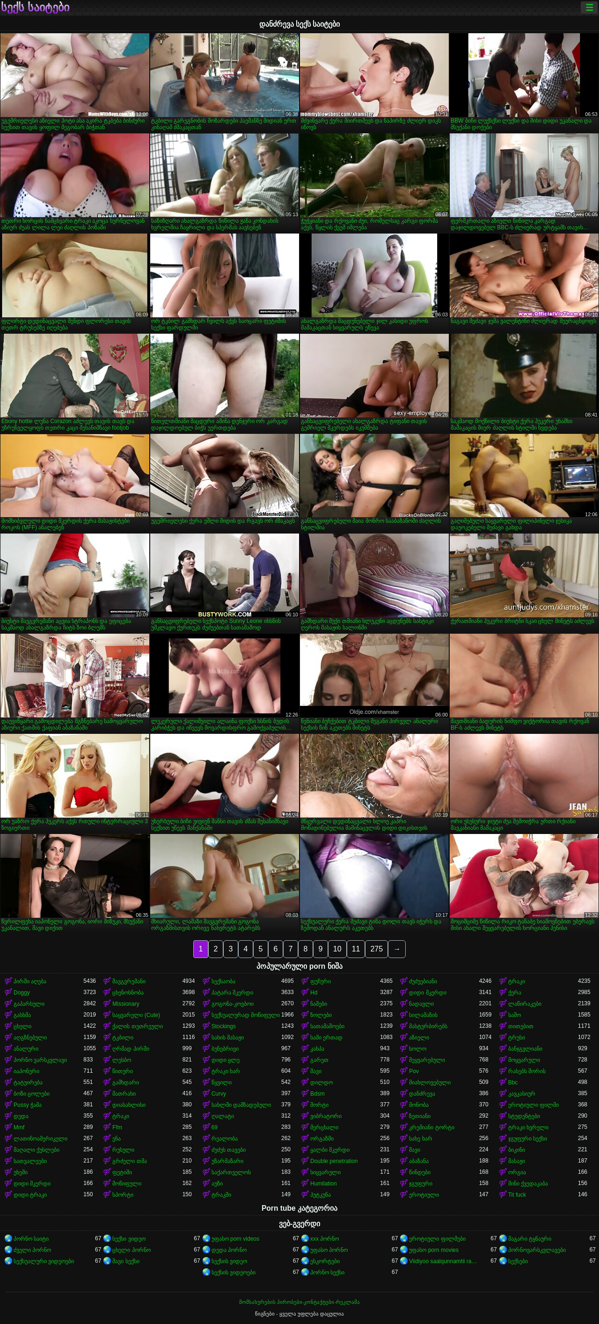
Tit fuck (517, 1195)
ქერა (514, 992)
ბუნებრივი (225, 1049)
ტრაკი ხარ (226, 1071)
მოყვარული (524, 1060)
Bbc (513, 1082)
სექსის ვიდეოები (234, 1272)
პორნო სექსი (327, 1272)
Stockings (224, 1026)
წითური (122, 1071)
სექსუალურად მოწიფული (246, 1015)
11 (356, 949)
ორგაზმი (322, 1138)
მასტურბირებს (428, 1026)
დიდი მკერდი (427, 992)
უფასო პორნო (329, 1250)
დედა (21, 1116)
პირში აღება (30, 981)
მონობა (419, 1105)
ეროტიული (424, 1195)
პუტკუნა (320, 1195)
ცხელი (22, 1026)
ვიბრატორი (326, 1116)
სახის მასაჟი (228, 1037)
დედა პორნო (229, 1250)
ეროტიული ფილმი (533, 1105)
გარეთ (319, 1060)
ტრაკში (221, 1195)
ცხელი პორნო (131, 1250)
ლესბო (121, 1060)
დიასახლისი (129, 1105)
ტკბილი (122, 1037)
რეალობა (225, 1138)
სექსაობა (223, 981)
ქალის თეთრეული (137, 1026)
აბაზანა (419, 1161)
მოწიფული (126, 1183)
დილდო (321, 1082)
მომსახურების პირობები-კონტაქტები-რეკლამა (299, 1302)
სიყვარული (325, 1172)
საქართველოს (231, 1172)
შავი (315, 1071)
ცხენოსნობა (128, 992)
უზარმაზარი (227, 1161)
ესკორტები (325, 1261)
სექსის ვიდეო (229, 1261)
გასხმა (22, 1015)
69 (215, 1127)
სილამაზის (423, 1015)
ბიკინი (516, 1150)
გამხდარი (125, 1082)
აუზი (217, 1183)
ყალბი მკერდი (330, 1150)
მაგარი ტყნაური (529, 1239)
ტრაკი (516, 981)
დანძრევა (422, 1093)
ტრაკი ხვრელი (528, 1127)
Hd (313, 992)
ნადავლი (421, 1004)
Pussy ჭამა (28, 1105)
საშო (514, 1015)
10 (337, 949)
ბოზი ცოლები (32, 1093)
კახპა (317, 1049)
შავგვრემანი (129, 981)
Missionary (125, 1004)
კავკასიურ (521, 1093)
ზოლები (321, 1015)
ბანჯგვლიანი (525, 1049)
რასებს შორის (527, 1071)
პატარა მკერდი (232, 992)
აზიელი (419, 1037)
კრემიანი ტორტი (431, 1127)
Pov (414, 1071)
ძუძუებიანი (423, 981)
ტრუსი (516, 1037)
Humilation (323, 1183)
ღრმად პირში (130, 1049)
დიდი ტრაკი (30, 1195)
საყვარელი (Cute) (136, 1015)
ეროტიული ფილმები (437, 1239)
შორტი (319, 1105)
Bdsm (317, 1093)
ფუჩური (320, 981)
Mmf (19, 1127)
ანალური (26, 1049)
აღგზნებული (30, 1037)
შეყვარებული (427, 1060)
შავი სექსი (125, 1261)
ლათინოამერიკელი (40, 1138)
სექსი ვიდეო (128, 1239)
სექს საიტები (35, 7)
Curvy (219, 1093)
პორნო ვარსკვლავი (40, 1060)
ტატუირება (28, 1082)
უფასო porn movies (434, 1250)
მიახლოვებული (430, 1082)
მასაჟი (516, 1161)
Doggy (22, 992)
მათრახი (124, 1093)
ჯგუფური (420, 1183)
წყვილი (222, 1082)
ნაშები (318, 1004)
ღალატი (223, 1116)
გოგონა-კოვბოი (233, 1004)
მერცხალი (324, 1127)
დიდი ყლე (226, 1060)
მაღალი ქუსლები (36, 1150)
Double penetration (334, 1161)
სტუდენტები (524, 1116)
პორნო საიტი (31, 1239)
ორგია (517, 1172)
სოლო (417, 1049)
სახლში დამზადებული (241, 1105)
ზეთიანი (420, 1116)
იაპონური (26, 1071)
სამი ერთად (326, 1037)
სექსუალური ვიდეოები (44, 1261)
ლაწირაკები (524, 1004)
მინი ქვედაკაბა (528, 1183)
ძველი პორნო (32, 1250)
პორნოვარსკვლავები (537, 1250)
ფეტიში (122, 1172)
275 (376, 949)
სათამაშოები (327, 1026)
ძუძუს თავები (229, 1150)
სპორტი (122, 1195)
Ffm (117, 1127)
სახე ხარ (420, 1138)
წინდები (420, 1172)
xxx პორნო (324, 1239)
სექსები (518, 1261)
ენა (116, 1138)
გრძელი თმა (129, 1161)
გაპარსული (29, 1004)
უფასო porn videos (235, 1239)
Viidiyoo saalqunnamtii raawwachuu (444, 1261)
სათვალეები (30, 1161)
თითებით (520, 1026)
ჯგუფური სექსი (527, 1138)
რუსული (123, 1150)
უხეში (21, 1172)
